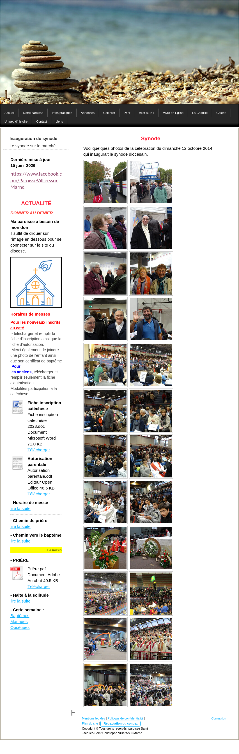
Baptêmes (19, 615)
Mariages (19, 621)
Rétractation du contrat (120, 723)
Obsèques (19, 627)
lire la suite (20, 508)
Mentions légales (93, 718)
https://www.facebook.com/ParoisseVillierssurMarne (36, 180)
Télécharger (38, 449)
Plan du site (90, 723)
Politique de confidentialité (126, 718)
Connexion (218, 718)
